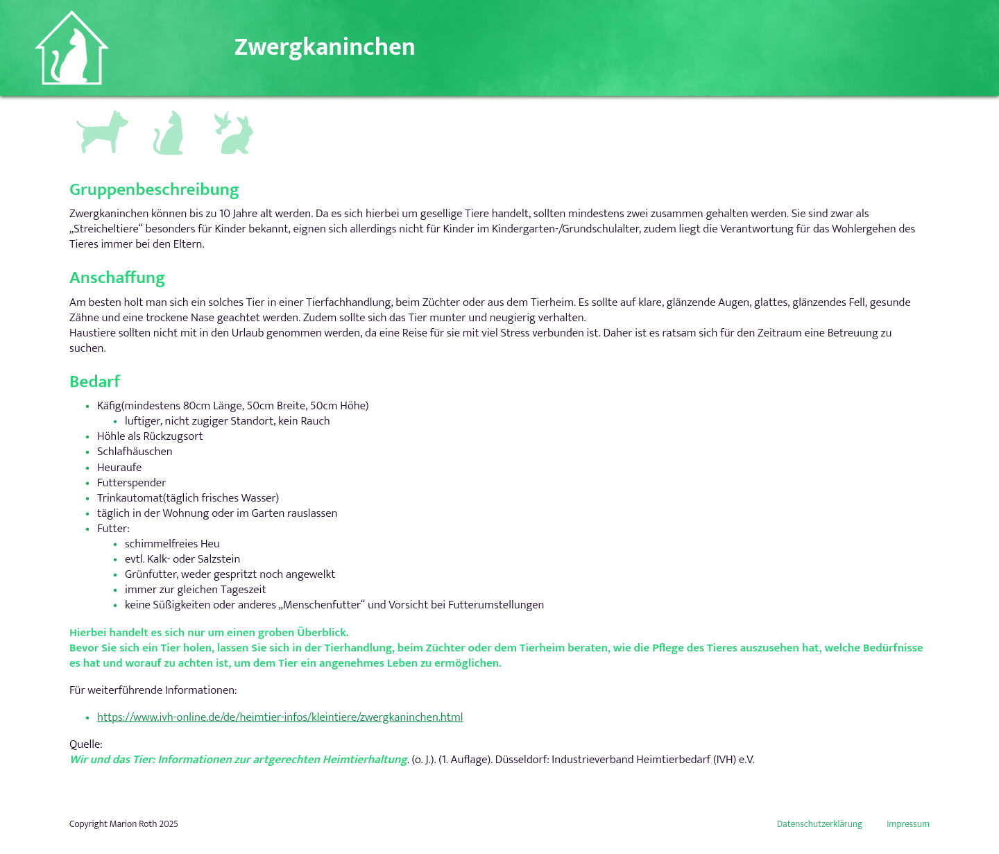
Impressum (908, 824)
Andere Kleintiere (235, 117)
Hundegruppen (100, 114)
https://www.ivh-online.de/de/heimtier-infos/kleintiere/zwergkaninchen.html (280, 717)
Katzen (162, 111)
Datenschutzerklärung (820, 824)
